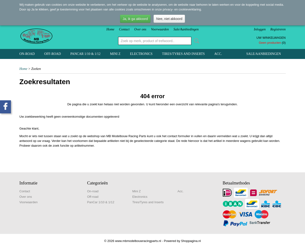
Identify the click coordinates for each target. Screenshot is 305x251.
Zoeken (195, 40)
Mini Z (115, 54)
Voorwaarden (160, 29)
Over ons (140, 29)
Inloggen (260, 29)
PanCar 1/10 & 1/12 (85, 54)
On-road (27, 54)
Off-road (52, 54)
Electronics (141, 54)
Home (110, 29)
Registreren (278, 29)
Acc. (218, 54)
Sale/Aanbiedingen (186, 29)
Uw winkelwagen (271, 37)
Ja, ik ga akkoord (135, 19)
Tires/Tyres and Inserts (183, 54)
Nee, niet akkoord (169, 19)
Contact (124, 29)
